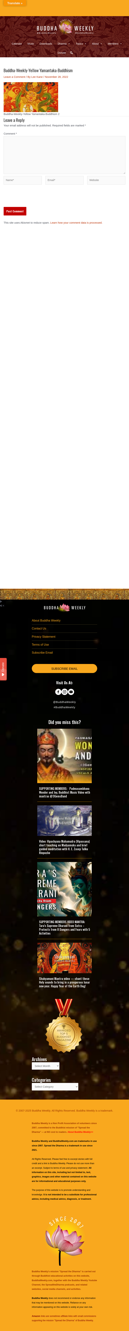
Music (30, 43)
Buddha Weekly (57, 1163)
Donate (62, 52)
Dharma (64, 43)
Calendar (17, 43)
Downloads (46, 43)
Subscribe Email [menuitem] (42, 652)
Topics (81, 43)
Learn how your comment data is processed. (76, 222)
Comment (10, 133)
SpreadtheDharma (54, 1284)
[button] (71, 52)
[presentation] (31, 198)
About (97, 43)
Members (115, 43)
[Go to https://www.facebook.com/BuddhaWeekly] (58, 692)
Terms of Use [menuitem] (40, 644)
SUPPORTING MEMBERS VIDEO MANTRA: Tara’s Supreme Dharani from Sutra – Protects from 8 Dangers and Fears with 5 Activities (64, 927)
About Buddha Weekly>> (80, 1132)
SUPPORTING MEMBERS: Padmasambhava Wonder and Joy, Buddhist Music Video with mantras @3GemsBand (64, 792)
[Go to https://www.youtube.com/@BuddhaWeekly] (71, 692)
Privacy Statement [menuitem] (43, 636)
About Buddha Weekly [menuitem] (46, 620)
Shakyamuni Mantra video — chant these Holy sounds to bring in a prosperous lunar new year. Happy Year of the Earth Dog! (64, 982)
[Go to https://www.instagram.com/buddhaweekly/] (64, 692)
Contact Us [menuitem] (39, 628)
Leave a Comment (14, 76)
